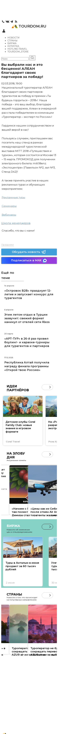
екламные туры (14, 197)
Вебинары (9, 214)
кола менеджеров (17, 223)
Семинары (9, 206)
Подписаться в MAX (29, 260)
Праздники (7, 244)
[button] (50, 387)
